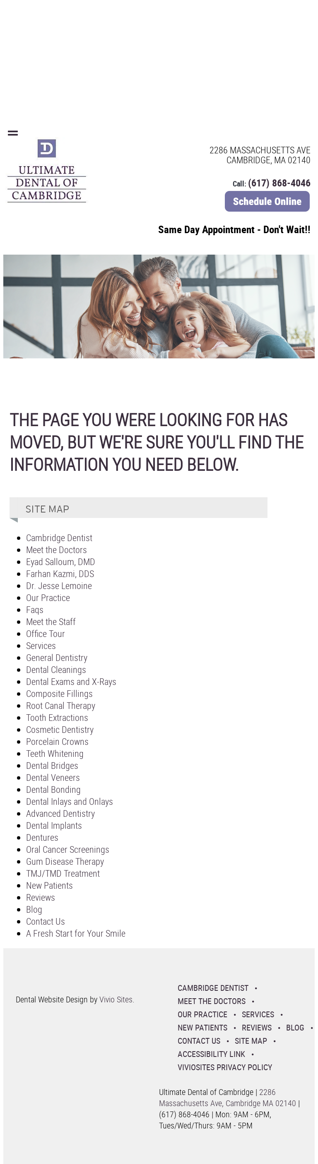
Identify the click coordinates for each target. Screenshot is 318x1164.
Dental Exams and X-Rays (71, 681)
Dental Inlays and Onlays (69, 801)
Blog (34, 909)
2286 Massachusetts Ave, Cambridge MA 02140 (227, 1097)
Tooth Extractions (57, 717)
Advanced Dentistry (60, 813)
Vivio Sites (115, 999)
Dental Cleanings (56, 669)
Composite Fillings (59, 693)
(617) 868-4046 (279, 182)
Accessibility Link (211, 1053)
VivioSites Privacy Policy (225, 1067)
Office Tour (45, 633)
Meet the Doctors (56, 550)
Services (41, 645)
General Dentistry (56, 657)
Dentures (42, 837)
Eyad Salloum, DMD (60, 562)
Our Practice (48, 597)
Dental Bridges (52, 765)
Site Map (251, 1040)
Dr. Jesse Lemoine (59, 586)
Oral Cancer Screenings (67, 849)
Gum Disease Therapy (65, 861)
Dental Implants (54, 825)
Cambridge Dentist (59, 538)
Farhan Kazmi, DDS (60, 574)
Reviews (40, 897)
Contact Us (45, 921)
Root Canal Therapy (60, 705)
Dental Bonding (53, 789)
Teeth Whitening (55, 753)
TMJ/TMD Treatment (63, 873)
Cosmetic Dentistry (60, 729)
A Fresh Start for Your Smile (75, 933)
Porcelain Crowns (57, 741)
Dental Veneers (53, 777)
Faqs (34, 609)
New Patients (49, 885)
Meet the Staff (51, 621)
